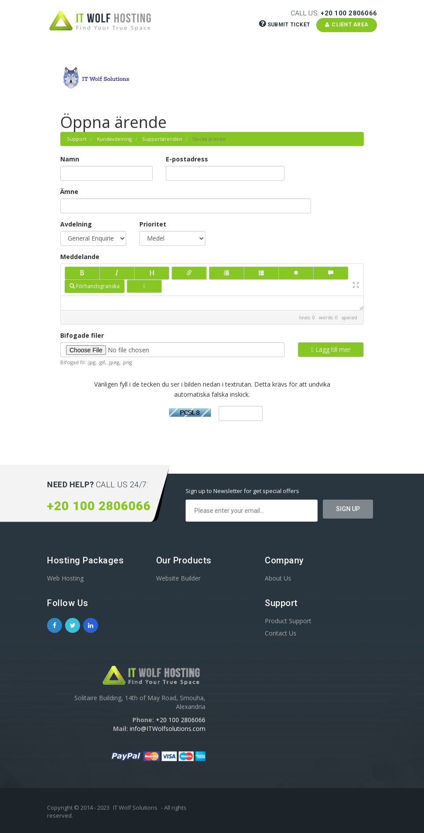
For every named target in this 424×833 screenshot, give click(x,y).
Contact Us (280, 633)
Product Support (288, 621)
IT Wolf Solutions (135, 807)
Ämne (69, 191)
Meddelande (79, 256)
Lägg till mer (330, 349)
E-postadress (187, 159)
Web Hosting (65, 578)
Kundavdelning (114, 138)
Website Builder (178, 578)
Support (77, 138)
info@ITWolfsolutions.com (167, 728)
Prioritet (152, 224)
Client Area (347, 25)
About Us (278, 578)
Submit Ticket (286, 25)
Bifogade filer (82, 335)
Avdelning (76, 224)
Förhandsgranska (94, 286)
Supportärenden (162, 138)
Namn (69, 159)
